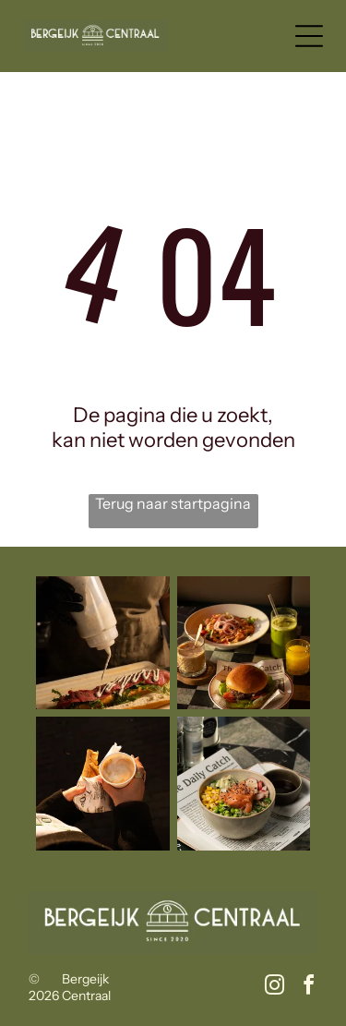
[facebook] (308, 988)
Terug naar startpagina (173, 503)
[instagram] (274, 988)
